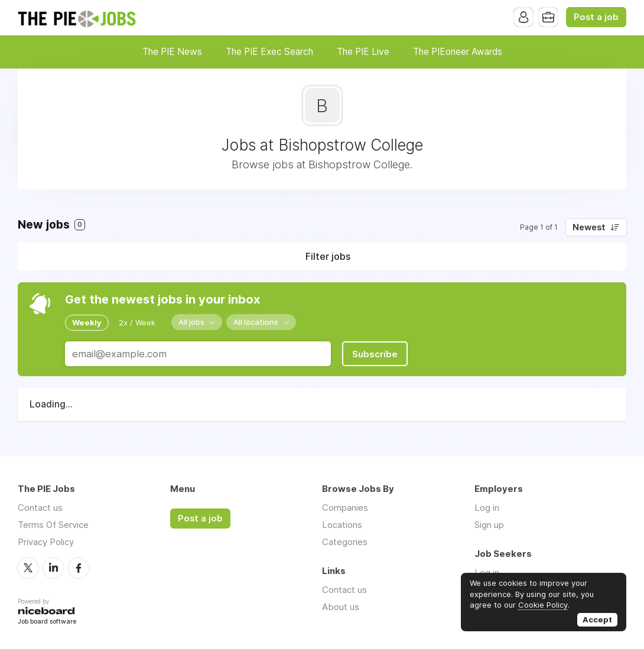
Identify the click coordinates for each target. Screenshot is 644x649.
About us (340, 606)
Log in (486, 507)
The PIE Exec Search (269, 51)
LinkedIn (53, 568)
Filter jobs (327, 256)
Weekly (87, 322)
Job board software (47, 622)
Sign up (489, 524)
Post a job (596, 17)
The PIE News (172, 51)
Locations (342, 524)
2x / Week (137, 322)
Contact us (40, 507)
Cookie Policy (543, 604)
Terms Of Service (53, 524)
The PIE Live (363, 51)
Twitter (28, 568)
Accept (597, 619)
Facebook (79, 568)
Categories (344, 541)
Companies (345, 507)
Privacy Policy (46, 541)
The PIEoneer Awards (457, 51)
